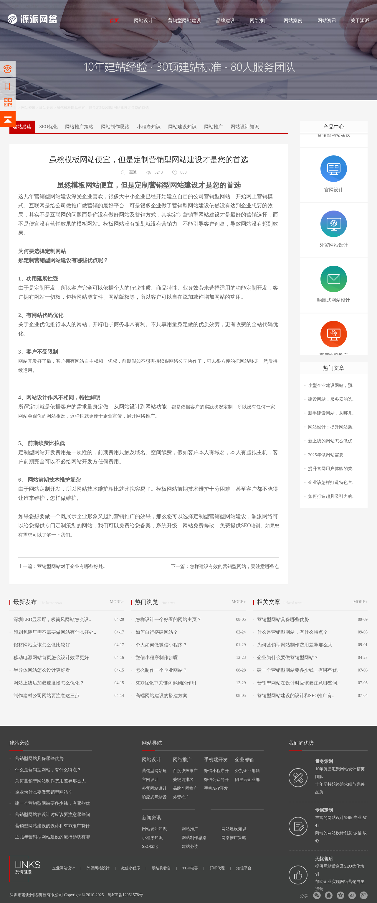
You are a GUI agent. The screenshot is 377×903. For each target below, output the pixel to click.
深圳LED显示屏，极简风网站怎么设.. (50, 619)
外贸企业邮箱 (247, 771)
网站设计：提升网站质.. (331, 427)
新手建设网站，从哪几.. (331, 413)
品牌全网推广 (185, 788)
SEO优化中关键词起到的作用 (163, 682)
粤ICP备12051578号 (125, 895)
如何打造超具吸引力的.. (331, 496)
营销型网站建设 (184, 20)
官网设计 (150, 779)
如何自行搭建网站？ (154, 632)
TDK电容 (193, 868)
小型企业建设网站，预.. (331, 385)
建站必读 (46, 108)
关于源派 (359, 20)
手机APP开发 (216, 788)
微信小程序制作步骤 (154, 657)
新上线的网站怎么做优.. (331, 441)
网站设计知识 (245, 126)
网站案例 (293, 20)
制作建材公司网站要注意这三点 (44, 695)
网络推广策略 (79, 126)
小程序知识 (149, 126)
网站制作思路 (115, 126)
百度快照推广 (185, 771)
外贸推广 (181, 797)
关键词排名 (183, 779)
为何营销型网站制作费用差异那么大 (293, 644)
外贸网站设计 (154, 788)
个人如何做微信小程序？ (159, 644)
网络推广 (69, 6)
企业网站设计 (66, 868)
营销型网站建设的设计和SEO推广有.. (293, 695)
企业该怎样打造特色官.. (331, 482)
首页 (114, 20)
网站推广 (213, 126)
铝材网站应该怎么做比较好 (39, 644)
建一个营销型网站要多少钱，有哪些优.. (296, 670)
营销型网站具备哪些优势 (281, 619)
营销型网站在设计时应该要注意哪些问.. (296, 682)
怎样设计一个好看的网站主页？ (166, 619)
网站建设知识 (182, 126)
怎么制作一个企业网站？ (159, 670)
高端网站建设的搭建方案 (159, 695)
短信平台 (244, 868)
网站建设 (15, 6)
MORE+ (117, 602)
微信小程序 (133, 868)
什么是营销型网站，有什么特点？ (290, 632)
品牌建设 (225, 20)
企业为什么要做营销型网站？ (285, 657)
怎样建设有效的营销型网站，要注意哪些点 (234, 566)
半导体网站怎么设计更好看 (39, 670)
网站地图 (362, 6)
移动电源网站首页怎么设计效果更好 (49, 657)
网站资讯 (327, 20)
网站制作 (32, 6)
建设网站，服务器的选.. (331, 399)
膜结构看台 (164, 868)
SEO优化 (48, 126)
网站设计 (50, 6)
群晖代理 (220, 868)
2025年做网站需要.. (327, 454)
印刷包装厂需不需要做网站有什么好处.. (52, 632)
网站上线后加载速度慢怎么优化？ (46, 682)
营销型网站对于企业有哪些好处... (72, 566)
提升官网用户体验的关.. (331, 468)
